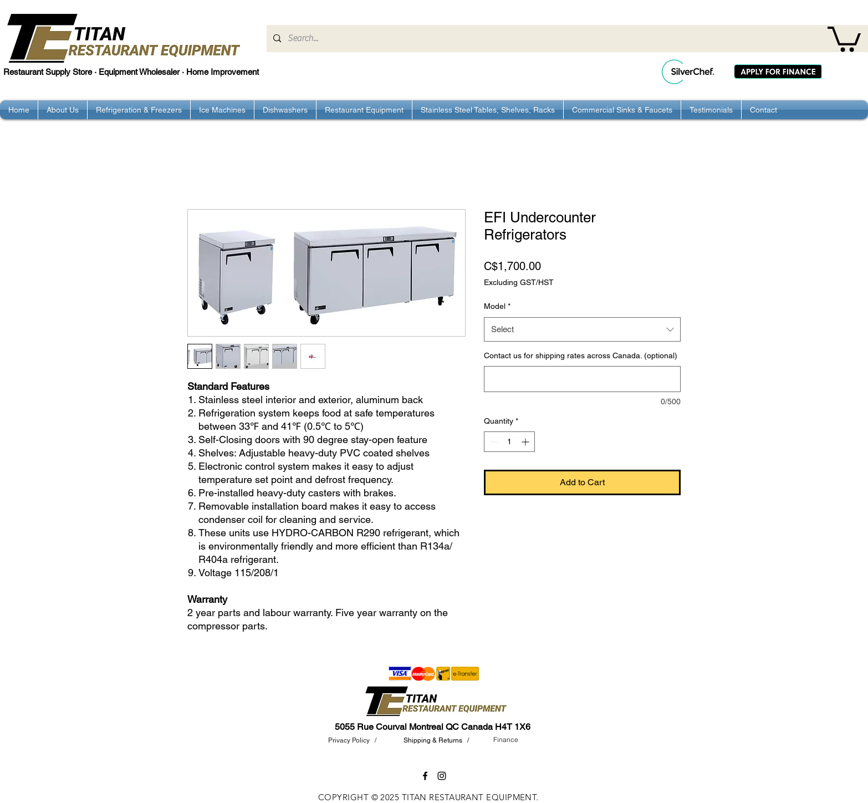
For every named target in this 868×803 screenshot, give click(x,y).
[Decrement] (492, 441)
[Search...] (566, 38)
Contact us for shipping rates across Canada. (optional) (580, 355)
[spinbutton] (509, 441)
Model (497, 306)
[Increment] (526, 441)
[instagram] (441, 775)
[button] (844, 38)
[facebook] (425, 775)
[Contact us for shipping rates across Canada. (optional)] (582, 379)
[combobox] (582, 329)
